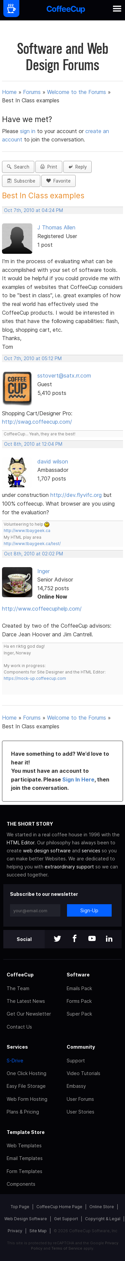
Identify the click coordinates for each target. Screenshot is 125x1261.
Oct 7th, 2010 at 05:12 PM (33, 358)
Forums (32, 92)
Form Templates (24, 1171)
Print (48, 167)
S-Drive (15, 1060)
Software (78, 974)
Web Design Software (25, 1218)
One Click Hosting (26, 1073)
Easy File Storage (26, 1086)
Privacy (15, 1230)
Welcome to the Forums (76, 92)
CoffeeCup (20, 974)
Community (81, 1047)
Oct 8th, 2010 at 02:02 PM (33, 553)
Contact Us (19, 1027)
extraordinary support (69, 866)
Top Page (20, 1206)
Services (17, 1047)
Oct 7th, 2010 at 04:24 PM (33, 210)
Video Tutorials (83, 1073)
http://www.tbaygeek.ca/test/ (32, 543)
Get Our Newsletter (29, 1014)
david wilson (52, 461)
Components (21, 1184)
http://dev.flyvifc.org (76, 495)
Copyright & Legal (102, 1218)
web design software (47, 850)
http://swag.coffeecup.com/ (37, 421)
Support (76, 1060)
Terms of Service (66, 1248)
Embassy (76, 1086)
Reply (77, 167)
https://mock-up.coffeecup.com (35, 678)
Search (18, 167)
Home (9, 92)
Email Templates (25, 1158)
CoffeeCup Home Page (59, 1206)
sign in (28, 131)
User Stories (80, 1112)
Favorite (58, 181)
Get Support (66, 1218)
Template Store (26, 1132)
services (91, 850)
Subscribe (21, 181)
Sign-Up (89, 910)
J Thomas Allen (56, 227)
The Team (18, 988)
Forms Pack (79, 1001)
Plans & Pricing (23, 1112)
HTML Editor (20, 842)
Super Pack (79, 1014)
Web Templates (24, 1145)
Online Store (101, 1206)
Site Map (38, 1230)
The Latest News (26, 1001)
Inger (43, 571)
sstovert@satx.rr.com (64, 375)
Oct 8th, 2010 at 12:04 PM (33, 444)
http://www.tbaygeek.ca (27, 530)
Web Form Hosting (27, 1099)
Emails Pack (79, 988)
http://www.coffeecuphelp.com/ (42, 608)
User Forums (80, 1099)
